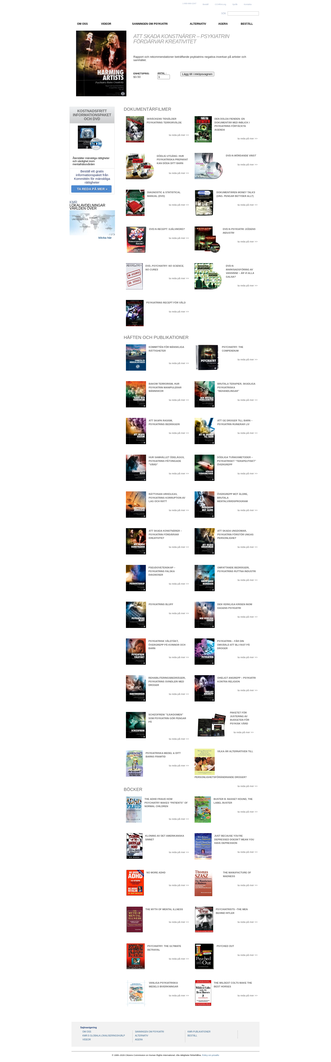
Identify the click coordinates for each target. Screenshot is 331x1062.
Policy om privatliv (210, 1055)
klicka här (105, 237)
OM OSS (82, 23)
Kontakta (247, 4)
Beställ (206, 4)
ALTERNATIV (198, 23)
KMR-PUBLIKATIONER (199, 1031)
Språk (234, 4)
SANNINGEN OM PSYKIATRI (149, 23)
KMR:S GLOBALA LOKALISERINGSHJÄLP (103, 1035)
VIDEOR (106, 23)
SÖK (223, 13)
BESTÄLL (247, 23)
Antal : (161, 73)
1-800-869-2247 (190, 3)
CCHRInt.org (220, 4)
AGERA (223, 23)
